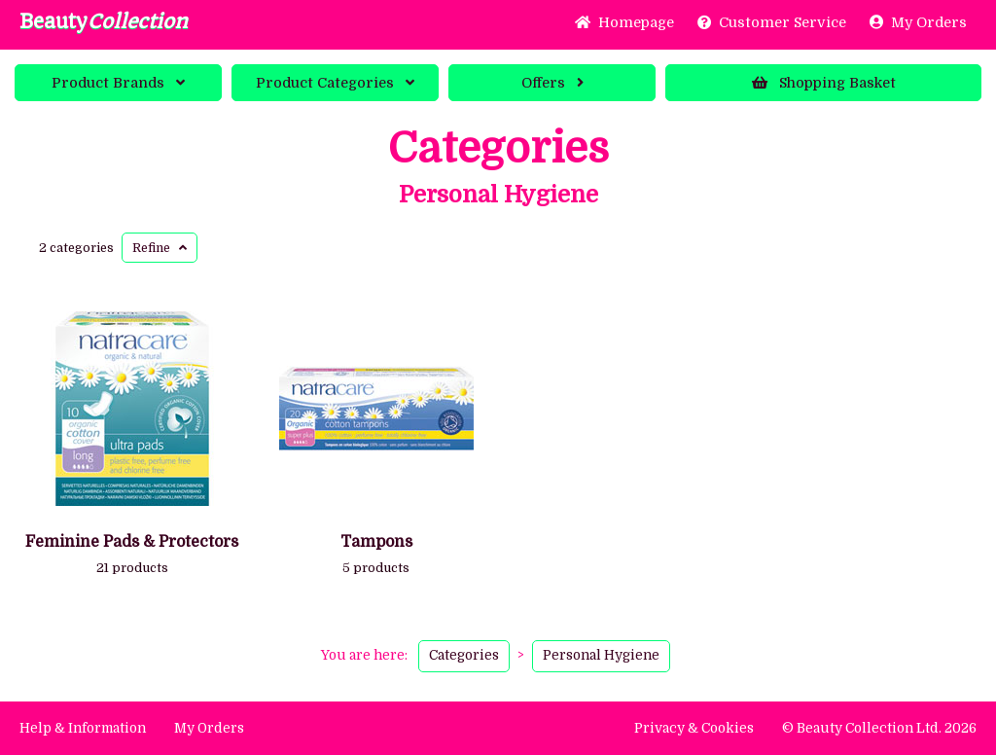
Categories (335, 82)
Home (624, 22)
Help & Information (82, 728)
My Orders (918, 22)
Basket (824, 82)
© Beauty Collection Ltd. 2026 (879, 728)
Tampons (376, 542)
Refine (159, 247)
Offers (552, 82)
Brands (118, 82)
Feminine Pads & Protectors (131, 542)
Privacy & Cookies (694, 728)
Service (771, 22)
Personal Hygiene (498, 194)
